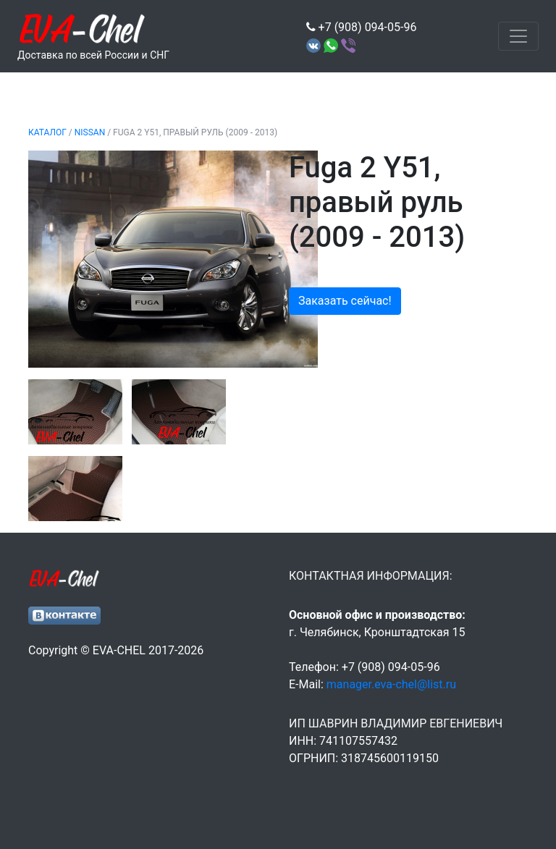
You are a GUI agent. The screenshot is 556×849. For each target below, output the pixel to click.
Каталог (47, 132)
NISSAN (90, 132)
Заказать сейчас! (345, 301)
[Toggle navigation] (518, 36)
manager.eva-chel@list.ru (391, 684)
